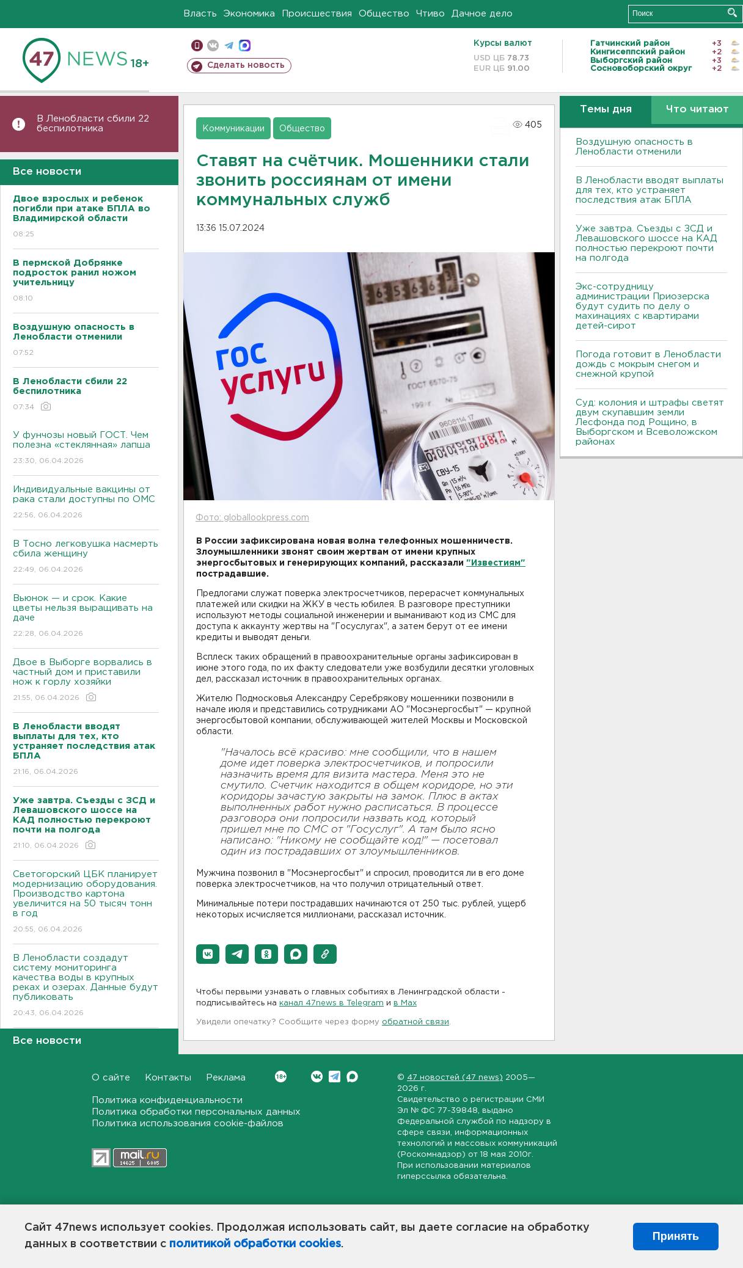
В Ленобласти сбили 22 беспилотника (93, 124)
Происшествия (317, 14)
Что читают (697, 109)
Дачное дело (482, 14)
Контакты (168, 1078)
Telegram (334, 1076)
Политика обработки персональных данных (196, 1112)
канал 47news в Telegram (331, 1003)
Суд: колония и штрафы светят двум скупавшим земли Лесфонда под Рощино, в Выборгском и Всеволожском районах (650, 422)
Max (352, 1076)
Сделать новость (246, 65)
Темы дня (606, 109)
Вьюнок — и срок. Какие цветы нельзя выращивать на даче (86, 616)
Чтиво (430, 14)
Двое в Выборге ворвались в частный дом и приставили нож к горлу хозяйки (86, 680)
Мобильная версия (197, 45)
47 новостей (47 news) (455, 1077)
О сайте (111, 1078)
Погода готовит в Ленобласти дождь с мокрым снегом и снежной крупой (648, 364)
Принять (676, 1236)
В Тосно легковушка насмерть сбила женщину (86, 557)
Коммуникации (233, 129)
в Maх (405, 1003)
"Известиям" (495, 563)
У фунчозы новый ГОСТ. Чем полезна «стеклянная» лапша (86, 448)
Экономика (249, 14)
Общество (384, 14)
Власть (200, 14)
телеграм (229, 45)
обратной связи (415, 1022)
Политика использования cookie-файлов (188, 1124)
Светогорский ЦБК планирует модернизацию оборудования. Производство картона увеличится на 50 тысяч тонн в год (86, 902)
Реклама (226, 1078)
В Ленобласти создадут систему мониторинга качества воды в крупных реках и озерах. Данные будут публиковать (86, 986)
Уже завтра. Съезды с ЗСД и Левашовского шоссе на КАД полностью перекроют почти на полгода (646, 243)
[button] (207, 954)
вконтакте (213, 45)
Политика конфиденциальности (167, 1100)
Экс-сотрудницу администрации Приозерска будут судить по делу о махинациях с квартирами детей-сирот (642, 306)
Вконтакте (281, 1076)
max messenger (245, 45)
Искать (732, 12)
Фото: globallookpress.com (252, 518)
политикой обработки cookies (255, 1244)
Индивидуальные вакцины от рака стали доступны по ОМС (86, 503)
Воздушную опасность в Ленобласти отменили (634, 147)
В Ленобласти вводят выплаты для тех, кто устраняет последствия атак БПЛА (649, 190)
